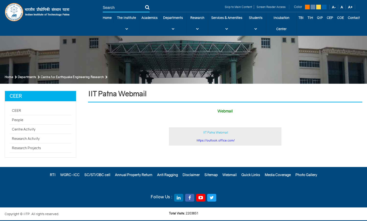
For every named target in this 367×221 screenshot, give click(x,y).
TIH (310, 18)
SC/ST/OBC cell (97, 175)
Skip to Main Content (238, 7)
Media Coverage (278, 175)
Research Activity (26, 138)
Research (197, 25)
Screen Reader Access (271, 7)
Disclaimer (191, 175)
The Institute (126, 25)
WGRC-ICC (70, 175)
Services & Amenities (226, 25)
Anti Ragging (167, 175)
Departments (173, 25)
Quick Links (250, 175)
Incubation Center (281, 23)
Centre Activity (24, 129)
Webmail (229, 175)
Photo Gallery (306, 175)
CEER (16, 110)
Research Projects (26, 148)
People (17, 120)
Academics (149, 18)
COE (340, 18)
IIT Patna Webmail (216, 136)
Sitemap (211, 175)
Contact (354, 18)
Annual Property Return (133, 175)
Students (255, 25)
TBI (301, 18)
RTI (52, 175)
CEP (330, 18)
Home (107, 18)
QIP (320, 18)
